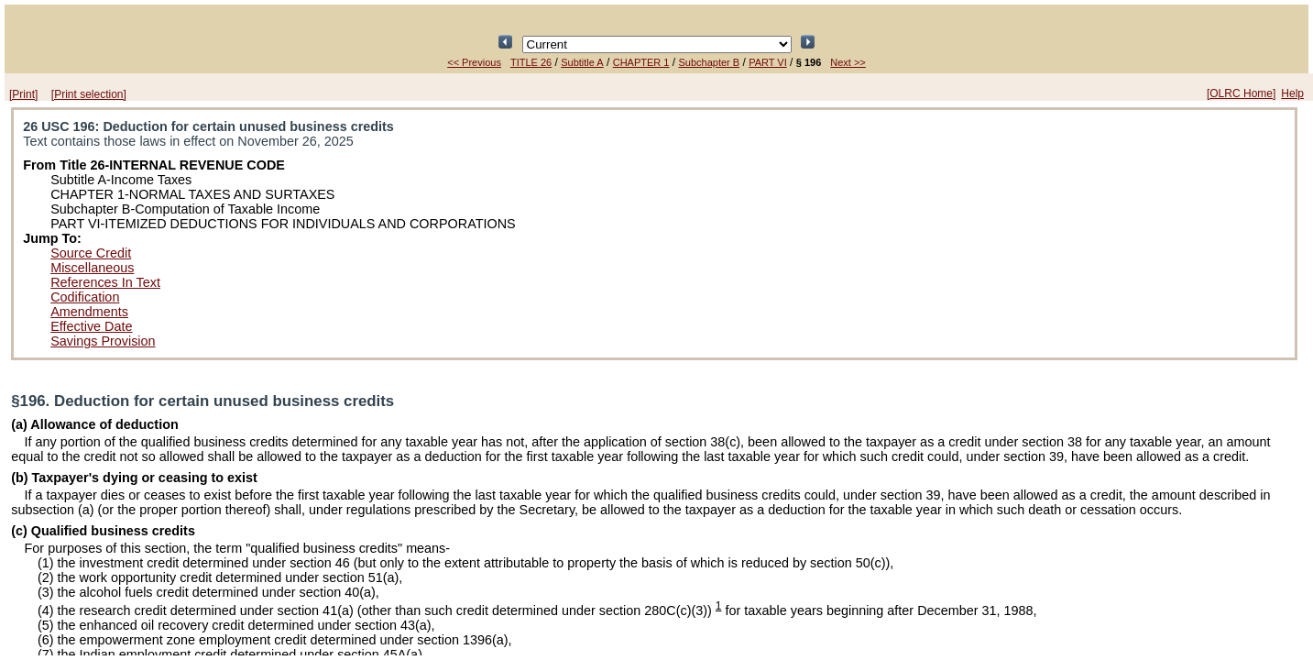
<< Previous (474, 62)
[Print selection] (88, 94)
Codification (84, 297)
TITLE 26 (531, 62)
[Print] (23, 94)
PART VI (768, 62)
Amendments (89, 311)
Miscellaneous (92, 267)
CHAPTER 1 (641, 62)
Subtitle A (582, 62)
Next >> (848, 62)
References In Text (105, 282)
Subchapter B (708, 62)
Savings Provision (102, 341)
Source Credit (90, 253)
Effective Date (91, 326)
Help (1292, 93)
